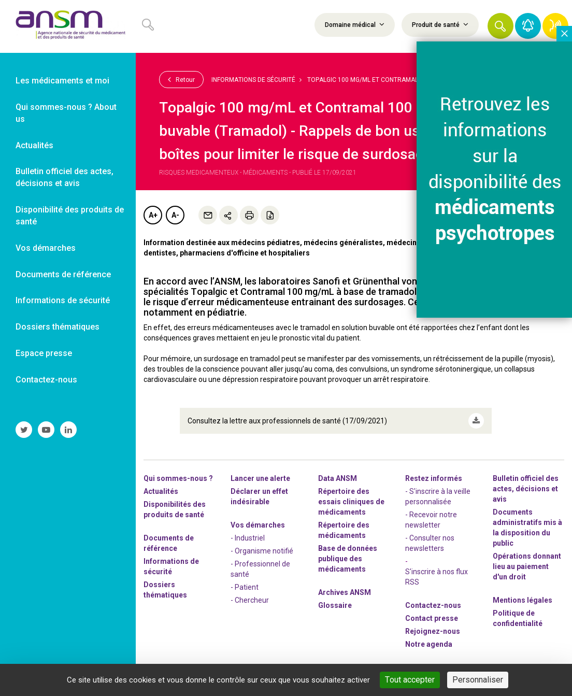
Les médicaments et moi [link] (62, 81)
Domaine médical (354, 24)
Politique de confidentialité (517, 618)
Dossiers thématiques (165, 589)
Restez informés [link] (433, 478)
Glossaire (335, 605)
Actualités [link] (34, 145)
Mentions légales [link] (522, 600)
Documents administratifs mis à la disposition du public (527, 527)
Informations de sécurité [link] (63, 300)
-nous (432, 631)
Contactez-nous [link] (46, 380)
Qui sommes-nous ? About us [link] (66, 113)
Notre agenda (428, 644)
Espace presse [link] (44, 353)
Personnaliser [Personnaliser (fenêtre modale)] (477, 680)
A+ (153, 215)
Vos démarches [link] (46, 248)
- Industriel (248, 538)
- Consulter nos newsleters (429, 543)
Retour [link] (181, 79)
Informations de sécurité (253, 79)
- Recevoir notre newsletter (431, 519)
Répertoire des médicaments (343, 530)
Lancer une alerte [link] (260, 478)
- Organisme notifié (262, 551)
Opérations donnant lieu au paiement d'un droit (527, 566)
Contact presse (431, 618)
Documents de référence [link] (63, 274)
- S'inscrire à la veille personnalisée (437, 496)
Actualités (161, 491)
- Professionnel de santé (260, 569)
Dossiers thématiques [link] (57, 327)
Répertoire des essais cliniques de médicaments (351, 501)
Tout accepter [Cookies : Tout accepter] (410, 680)
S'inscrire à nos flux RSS (436, 576)
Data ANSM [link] (337, 478)
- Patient (245, 587)
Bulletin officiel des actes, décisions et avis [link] (64, 177)
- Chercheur (250, 600)
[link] (68, 26)
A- (175, 215)
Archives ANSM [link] (344, 592)
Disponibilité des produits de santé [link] (70, 215)
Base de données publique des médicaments (347, 558)
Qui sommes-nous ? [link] (178, 478)
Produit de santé (440, 24)
